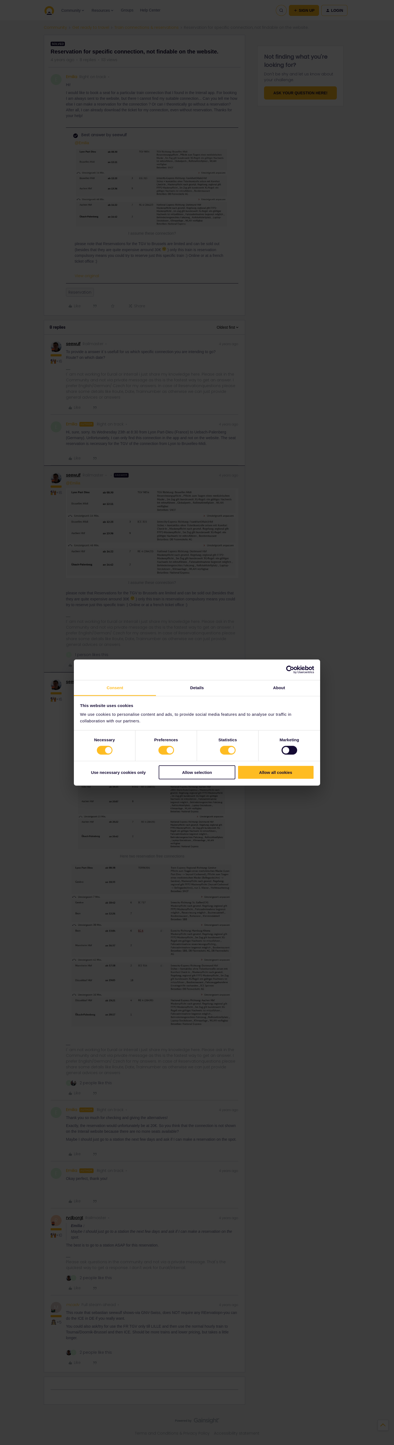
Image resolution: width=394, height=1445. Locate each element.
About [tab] (279, 687)
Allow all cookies (275, 772)
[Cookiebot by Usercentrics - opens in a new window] (290, 670)
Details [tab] (197, 687)
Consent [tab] (115, 687)
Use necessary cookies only (118, 772)
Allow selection (197, 772)
